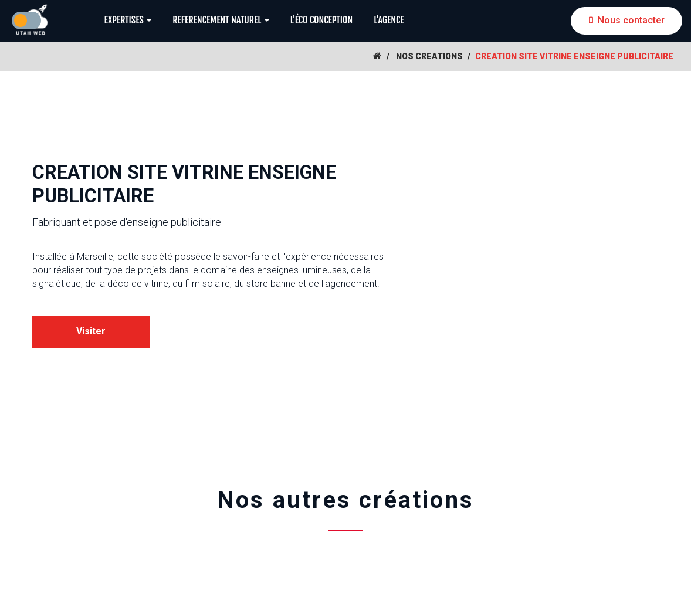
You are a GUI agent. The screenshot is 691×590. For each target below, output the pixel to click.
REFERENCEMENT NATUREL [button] (220, 20)
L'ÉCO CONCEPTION (321, 20)
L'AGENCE (389, 20)
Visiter (91, 331)
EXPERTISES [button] (127, 20)
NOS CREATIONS (429, 56)
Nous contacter (627, 20)
